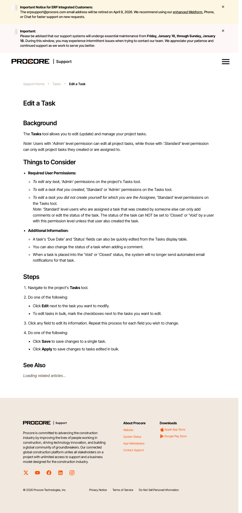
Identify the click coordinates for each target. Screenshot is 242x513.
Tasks (57, 84)
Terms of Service (122, 490)
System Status (132, 436)
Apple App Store (172, 429)
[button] (226, 62)
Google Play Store (173, 436)
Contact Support (133, 450)
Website (128, 430)
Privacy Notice (98, 490)
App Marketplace (133, 443)
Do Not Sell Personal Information (159, 490)
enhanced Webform (187, 12)
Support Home (33, 84)
